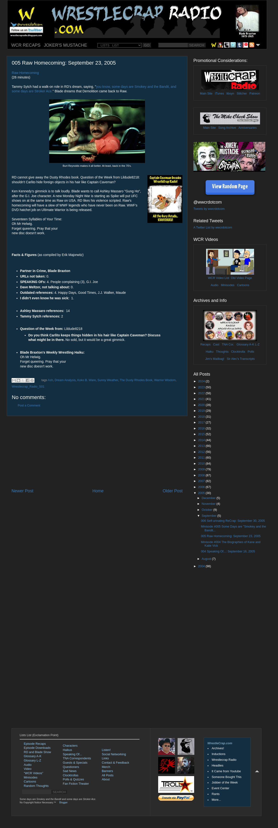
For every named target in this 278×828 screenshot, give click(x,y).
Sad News (69, 771)
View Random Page (230, 186)
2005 (202, 493)
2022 (202, 393)
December (209, 498)
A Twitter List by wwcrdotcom (212, 227)
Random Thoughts (36, 786)
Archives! (218, 748)
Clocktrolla (238, 351)
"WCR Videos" (33, 773)
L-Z (257, 344)
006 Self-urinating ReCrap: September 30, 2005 (233, 520)
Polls (251, 351)
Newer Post (22, 491)
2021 (202, 399)
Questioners (71, 767)
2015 (202, 434)
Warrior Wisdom (165, 380)
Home (98, 491)
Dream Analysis (65, 380)
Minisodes (228, 285)
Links (105, 758)
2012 (202, 452)
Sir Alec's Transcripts (241, 359)
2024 (202, 381)
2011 (202, 457)
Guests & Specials (75, 762)
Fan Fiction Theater (76, 783)
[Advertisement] (97, 452)
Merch (106, 767)
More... (216, 799)
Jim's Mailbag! (214, 359)
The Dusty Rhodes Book (136, 380)
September (209, 515)
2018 (202, 416)
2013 (202, 446)
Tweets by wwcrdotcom (209, 209)
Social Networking (114, 754)
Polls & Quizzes (73, 779)
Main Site (206, 93)
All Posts (108, 775)
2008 (202, 475)
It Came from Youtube (226, 771)
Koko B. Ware (86, 380)
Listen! (106, 750)
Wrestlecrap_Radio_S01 (28, 386)
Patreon (254, 93)
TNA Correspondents (77, 758)
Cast (216, 344)
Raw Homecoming (25, 73)
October (207, 509)
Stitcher (242, 93)
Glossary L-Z (32, 760)
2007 (202, 481)
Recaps (205, 344)
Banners (107, 771)
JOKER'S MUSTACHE (65, 45)
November (209, 504)
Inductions (218, 754)
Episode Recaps (35, 743)
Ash (50, 380)
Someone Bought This (226, 777)
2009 (202, 469)
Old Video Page (241, 278)
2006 (202, 487)
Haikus (67, 750)
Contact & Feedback (115, 762)
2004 (202, 566)
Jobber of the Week (225, 782)
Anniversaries (247, 127)
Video (27, 769)
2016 (202, 428)
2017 (202, 422)
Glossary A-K (245, 344)
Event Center (220, 788)
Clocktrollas (70, 775)
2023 (202, 387)
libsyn (230, 93)
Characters (70, 745)
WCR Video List (218, 278)
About (106, 779)
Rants (216, 794)
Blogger (63, 802)
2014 (202, 440)
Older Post (173, 491)
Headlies (217, 765)
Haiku (209, 351)
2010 (202, 463)
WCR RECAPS (26, 45)
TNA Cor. (228, 344)
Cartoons (243, 285)
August (207, 559)
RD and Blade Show (37, 752)
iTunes (219, 93)
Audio (214, 285)
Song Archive (227, 127)
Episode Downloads (37, 748)
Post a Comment (29, 405)
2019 (202, 410)
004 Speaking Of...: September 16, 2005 (228, 551)
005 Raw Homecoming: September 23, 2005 (231, 536)
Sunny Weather (108, 380)
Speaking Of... (72, 754)
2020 (202, 405)
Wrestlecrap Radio (224, 759)
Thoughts (222, 351)
